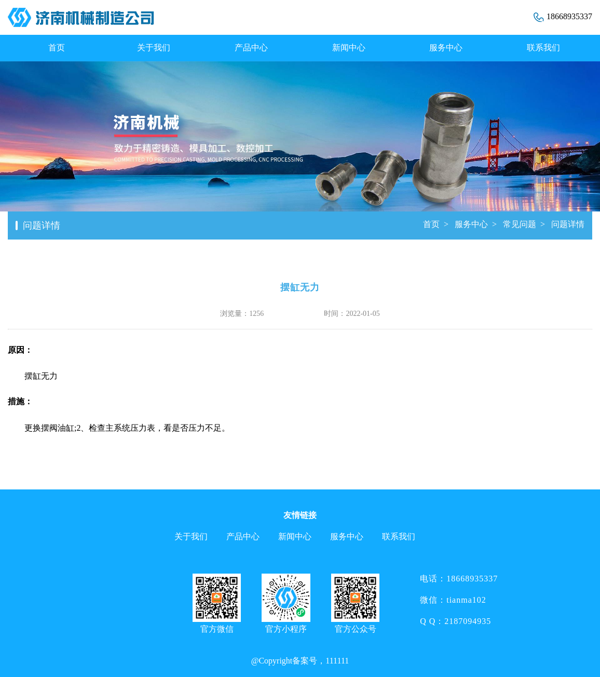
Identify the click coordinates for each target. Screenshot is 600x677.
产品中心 (251, 47)
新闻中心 (348, 47)
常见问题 (519, 224)
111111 (337, 660)
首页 (56, 47)
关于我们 (153, 47)
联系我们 (543, 47)
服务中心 (445, 47)
